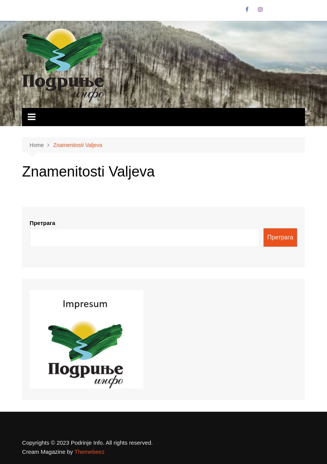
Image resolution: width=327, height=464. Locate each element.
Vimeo (299, 11)
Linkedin (286, 11)
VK (273, 11)
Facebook (247, 9)
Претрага (42, 223)
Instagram (260, 9)
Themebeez (89, 451)
